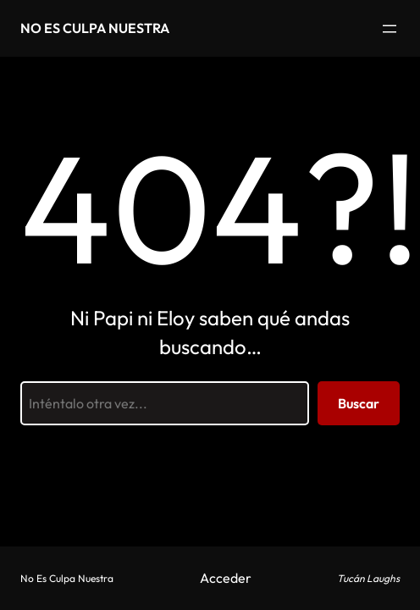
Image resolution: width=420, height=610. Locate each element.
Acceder (225, 577)
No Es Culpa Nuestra (94, 27)
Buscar (358, 403)
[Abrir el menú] (389, 29)
